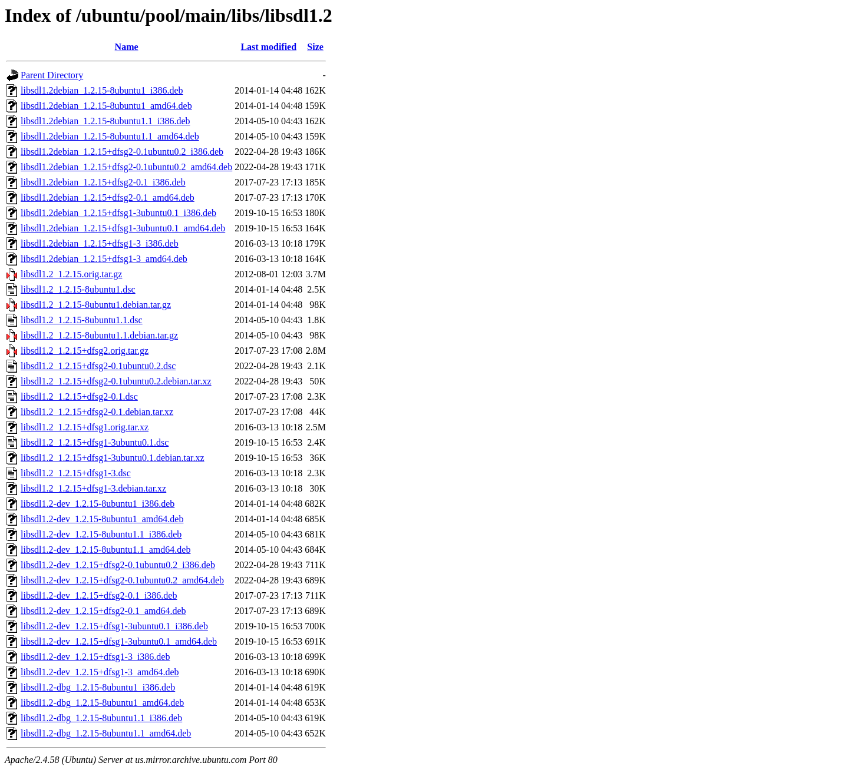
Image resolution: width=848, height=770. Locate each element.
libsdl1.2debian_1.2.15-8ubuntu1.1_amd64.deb (110, 136)
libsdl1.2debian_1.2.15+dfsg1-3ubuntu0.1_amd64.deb (123, 228)
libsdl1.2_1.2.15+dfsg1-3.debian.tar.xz (93, 488)
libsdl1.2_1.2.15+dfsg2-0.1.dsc (79, 396)
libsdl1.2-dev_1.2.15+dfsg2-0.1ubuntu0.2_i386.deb (118, 565)
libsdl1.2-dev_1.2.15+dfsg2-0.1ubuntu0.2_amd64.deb (122, 580)
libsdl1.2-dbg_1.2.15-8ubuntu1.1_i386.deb (101, 718)
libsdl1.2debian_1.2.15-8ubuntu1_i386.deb (102, 90)
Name (126, 47)
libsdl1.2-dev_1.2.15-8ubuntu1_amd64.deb (102, 519)
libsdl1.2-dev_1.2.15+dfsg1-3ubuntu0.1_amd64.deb (119, 641)
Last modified (268, 47)
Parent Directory (52, 75)
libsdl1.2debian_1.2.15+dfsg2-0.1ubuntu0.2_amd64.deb (126, 167)
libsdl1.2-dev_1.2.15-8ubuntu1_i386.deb (97, 504)
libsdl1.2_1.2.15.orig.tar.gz (71, 274)
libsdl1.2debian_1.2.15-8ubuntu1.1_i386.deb (105, 121)
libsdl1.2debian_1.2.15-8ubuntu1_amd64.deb (106, 106)
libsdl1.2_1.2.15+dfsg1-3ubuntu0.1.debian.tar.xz (112, 458)
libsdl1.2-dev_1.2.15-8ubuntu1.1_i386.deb (101, 534)
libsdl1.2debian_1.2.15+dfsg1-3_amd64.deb (104, 259)
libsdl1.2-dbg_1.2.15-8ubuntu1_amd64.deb (102, 703)
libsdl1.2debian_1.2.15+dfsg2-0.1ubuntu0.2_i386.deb (122, 152)
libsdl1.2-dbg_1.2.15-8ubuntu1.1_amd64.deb (106, 733)
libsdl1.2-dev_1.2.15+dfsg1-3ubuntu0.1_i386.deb (114, 626)
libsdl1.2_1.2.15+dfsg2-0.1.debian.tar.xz (97, 412)
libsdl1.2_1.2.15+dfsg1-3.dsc (76, 473)
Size (315, 47)
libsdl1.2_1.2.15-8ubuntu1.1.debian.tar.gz (99, 335)
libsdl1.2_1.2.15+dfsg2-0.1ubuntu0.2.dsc (98, 366)
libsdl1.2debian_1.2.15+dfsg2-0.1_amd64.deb (107, 197)
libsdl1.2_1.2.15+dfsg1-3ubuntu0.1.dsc (95, 442)
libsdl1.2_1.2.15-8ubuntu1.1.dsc (82, 320)
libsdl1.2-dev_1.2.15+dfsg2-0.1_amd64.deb (103, 611)
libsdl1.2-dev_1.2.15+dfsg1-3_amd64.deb (100, 672)
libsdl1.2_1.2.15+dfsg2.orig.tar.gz (85, 351)
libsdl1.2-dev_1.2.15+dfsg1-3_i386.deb (95, 657)
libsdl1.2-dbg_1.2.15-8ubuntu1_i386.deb (98, 687)
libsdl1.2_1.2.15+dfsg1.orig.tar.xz (85, 427)
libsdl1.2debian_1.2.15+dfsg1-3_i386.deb (100, 243)
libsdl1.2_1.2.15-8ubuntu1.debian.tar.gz (96, 305)
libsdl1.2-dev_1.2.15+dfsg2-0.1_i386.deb (99, 595)
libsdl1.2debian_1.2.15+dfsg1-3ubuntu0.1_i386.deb (118, 213)
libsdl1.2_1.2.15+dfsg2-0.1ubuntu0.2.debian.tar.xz (116, 381)
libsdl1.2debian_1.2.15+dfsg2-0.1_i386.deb (103, 182)
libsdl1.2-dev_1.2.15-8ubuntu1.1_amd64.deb (105, 550)
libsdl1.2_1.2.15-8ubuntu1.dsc (78, 289)
